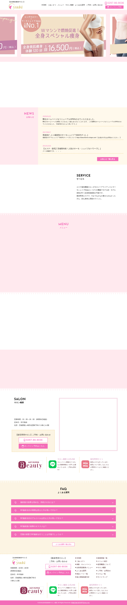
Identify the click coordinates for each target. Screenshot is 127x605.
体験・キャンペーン (83, 564)
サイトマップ (101, 577)
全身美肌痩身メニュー (84, 567)
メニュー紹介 (101, 561)
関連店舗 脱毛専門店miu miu (80, 602)
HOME (78, 558)
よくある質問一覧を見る (63, 544)
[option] (63, 35)
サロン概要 (101, 567)
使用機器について (103, 564)
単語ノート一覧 (81, 574)
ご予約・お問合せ (103, 571)
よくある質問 (80, 571)
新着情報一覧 (101, 558)
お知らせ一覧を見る (107, 159)
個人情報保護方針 (82, 577)
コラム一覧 (101, 574)
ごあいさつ (80, 561)
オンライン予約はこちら (33, 446)
